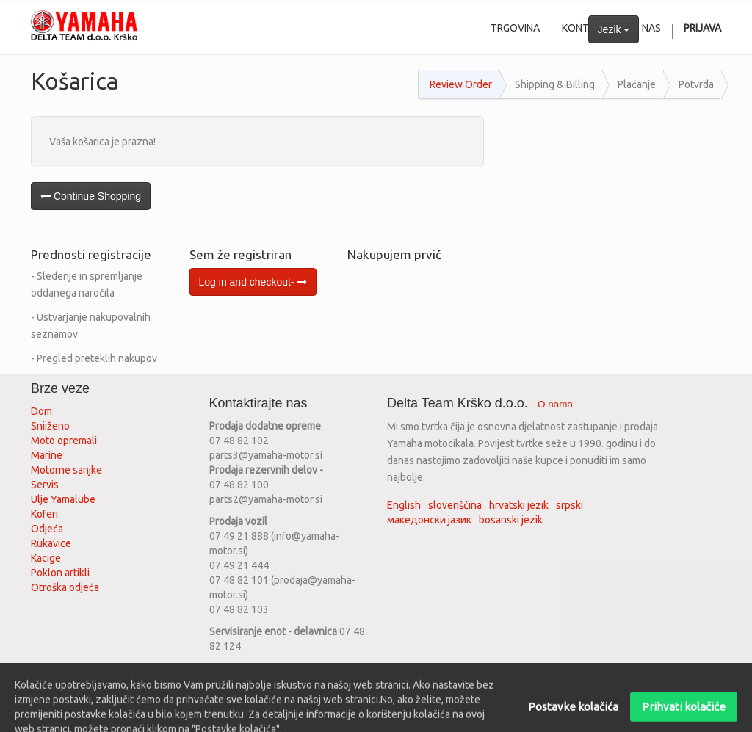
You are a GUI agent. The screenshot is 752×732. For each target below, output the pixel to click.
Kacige (46, 558)
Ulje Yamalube (63, 499)
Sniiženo (50, 426)
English (404, 505)
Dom (41, 411)
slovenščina (455, 505)
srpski (569, 505)
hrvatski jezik (519, 505)
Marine (46, 455)
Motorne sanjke (66, 470)
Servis (46, 484)
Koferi (44, 514)
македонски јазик (429, 520)
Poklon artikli (60, 573)
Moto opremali (64, 440)
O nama (555, 404)
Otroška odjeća (65, 587)
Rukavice (51, 543)
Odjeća (47, 528)
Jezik (614, 29)
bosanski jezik (511, 520)
